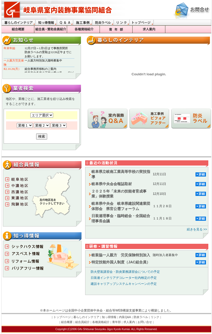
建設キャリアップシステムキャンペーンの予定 (122, 284)
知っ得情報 (109, 317)
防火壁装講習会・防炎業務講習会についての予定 (124, 272)
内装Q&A (125, 317)
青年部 (116, 322)
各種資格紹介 (101, 322)
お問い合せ (145, 322)
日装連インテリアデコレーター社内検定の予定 (122, 278)
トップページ (62, 317)
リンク (155, 317)
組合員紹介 (82, 322)
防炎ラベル (141, 317)
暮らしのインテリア (86, 317)
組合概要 (67, 322)
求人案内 (129, 322)
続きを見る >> (197, 229)
